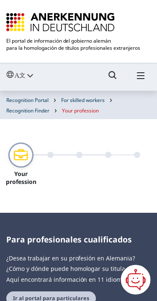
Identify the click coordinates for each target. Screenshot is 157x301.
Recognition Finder (27, 110)
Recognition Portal (27, 100)
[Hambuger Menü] (141, 79)
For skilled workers (83, 100)
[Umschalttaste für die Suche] (113, 79)
